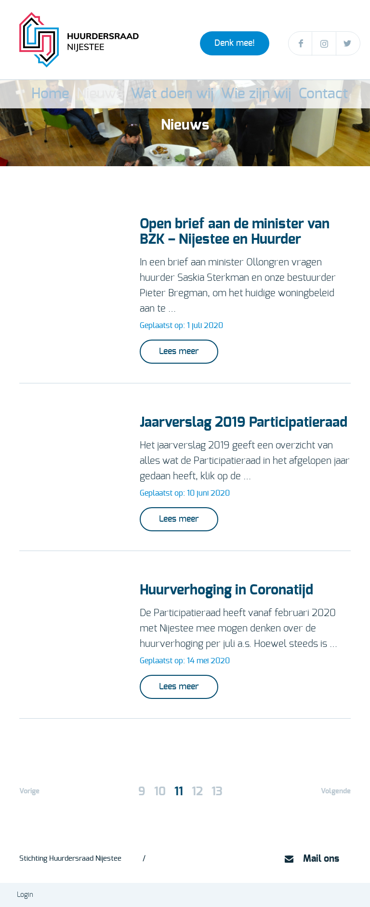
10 (160, 792)
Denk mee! (234, 43)
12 (197, 792)
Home (83, 94)
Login (25, 895)
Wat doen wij (181, 94)
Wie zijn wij (241, 94)
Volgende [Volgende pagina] (336, 791)
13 (217, 792)
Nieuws (126, 94)
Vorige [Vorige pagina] (29, 791)
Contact (293, 94)
